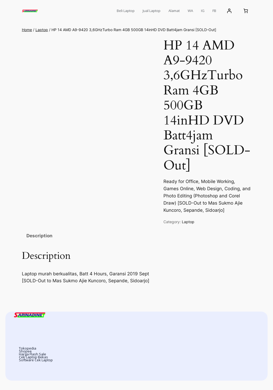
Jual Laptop (151, 10)
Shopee (25, 351)
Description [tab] (39, 235)
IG (202, 10)
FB (214, 10)
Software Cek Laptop (36, 360)
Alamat (174, 10)
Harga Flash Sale (32, 354)
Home (27, 29)
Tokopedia (27, 348)
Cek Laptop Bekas (33, 357)
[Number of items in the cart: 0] (245, 10)
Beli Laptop (126, 10)
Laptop (41, 29)
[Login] (229, 10)
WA (190, 10)
